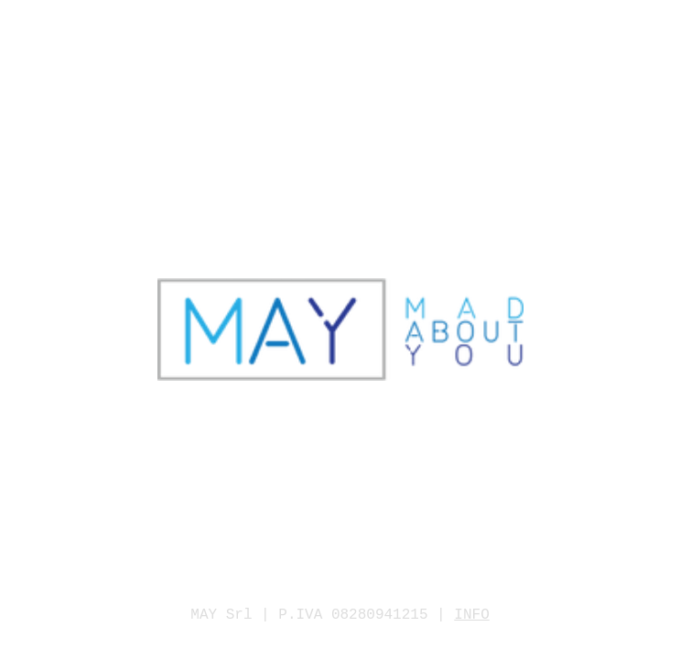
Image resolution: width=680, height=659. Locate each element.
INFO (471, 615)
